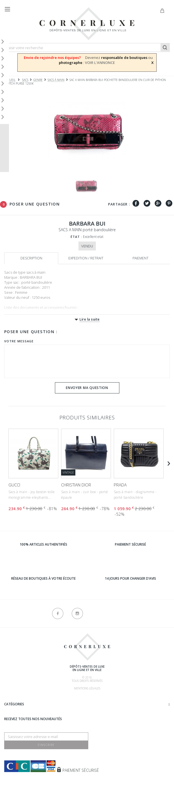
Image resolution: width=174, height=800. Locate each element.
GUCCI (14, 485)
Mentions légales (87, 688)
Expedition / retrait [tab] (85, 258)
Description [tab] (31, 258)
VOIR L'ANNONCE (100, 62)
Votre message (19, 341)
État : (76, 237)
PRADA (120, 485)
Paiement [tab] (141, 258)
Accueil (9, 80)
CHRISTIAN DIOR (76, 485)
